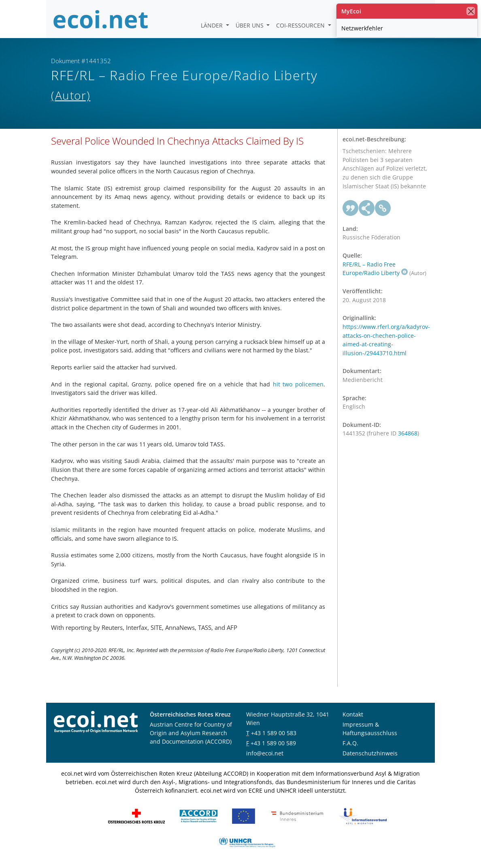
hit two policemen (298, 384)
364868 (407, 433)
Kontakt (353, 714)
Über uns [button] (250, 25)
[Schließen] (470, 11)
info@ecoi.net (264, 753)
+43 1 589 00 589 (273, 743)
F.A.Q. (350, 743)
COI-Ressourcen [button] (301, 25)
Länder (212, 25)
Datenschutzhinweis (370, 753)
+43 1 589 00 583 (273, 733)
